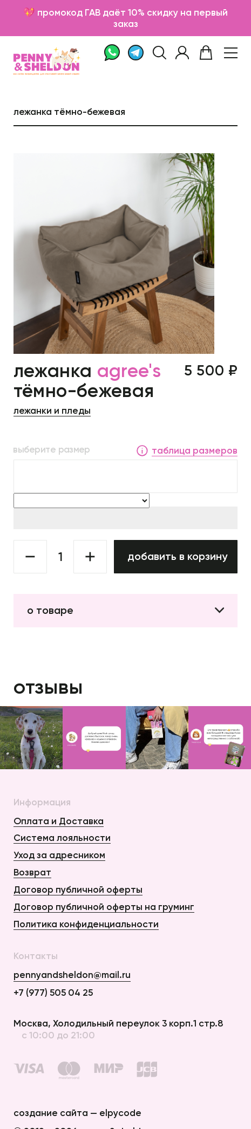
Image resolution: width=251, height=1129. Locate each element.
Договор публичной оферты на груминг (103, 906)
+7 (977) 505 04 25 (53, 992)
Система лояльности (62, 837)
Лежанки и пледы (52, 410)
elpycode (120, 1112)
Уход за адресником (59, 854)
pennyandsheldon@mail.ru (72, 974)
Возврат (32, 872)
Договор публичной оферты (78, 889)
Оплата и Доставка (58, 820)
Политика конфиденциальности (86, 923)
